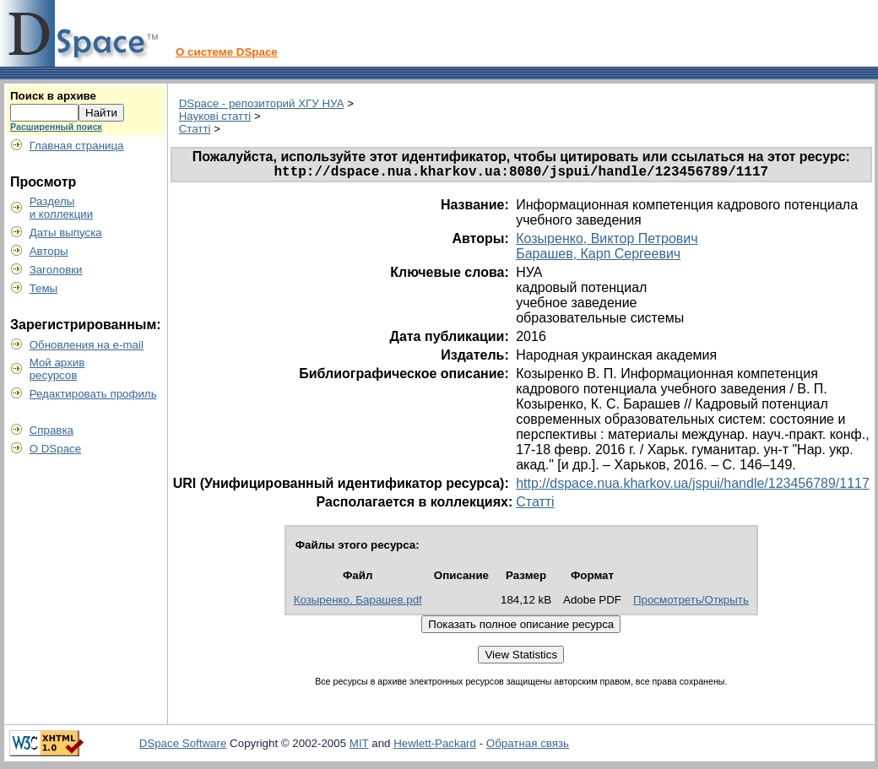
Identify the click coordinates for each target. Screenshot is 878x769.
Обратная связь (527, 746)
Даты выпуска (66, 232)
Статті (195, 128)
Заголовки (56, 269)
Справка (51, 430)
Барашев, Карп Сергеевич (598, 257)
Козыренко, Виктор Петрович (606, 242)
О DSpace (56, 448)
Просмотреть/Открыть (691, 603)
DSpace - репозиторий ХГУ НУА (261, 103)
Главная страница (77, 145)
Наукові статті (215, 116)
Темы (44, 288)
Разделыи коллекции (62, 207)
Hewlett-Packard (434, 746)
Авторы (49, 251)
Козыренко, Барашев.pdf (358, 603)
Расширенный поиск (56, 127)
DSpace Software (183, 746)
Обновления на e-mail (87, 344)
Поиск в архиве (53, 95)
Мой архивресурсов (57, 369)
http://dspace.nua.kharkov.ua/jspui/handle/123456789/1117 (693, 486)
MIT (359, 746)
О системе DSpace (227, 52)
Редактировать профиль (93, 393)
